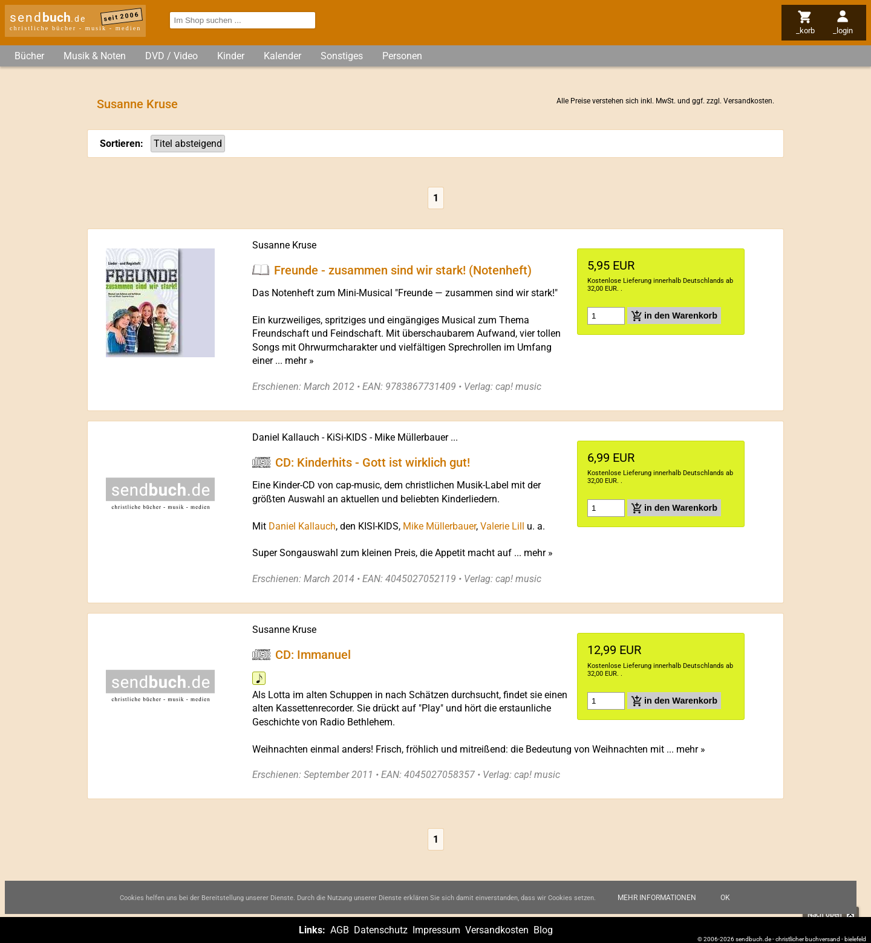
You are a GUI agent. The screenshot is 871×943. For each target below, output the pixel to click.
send (48, 17)
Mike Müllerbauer (411, 437)
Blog (543, 930)
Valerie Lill (502, 526)
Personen (402, 56)
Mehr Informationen (657, 897)
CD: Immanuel (313, 654)
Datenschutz (381, 930)
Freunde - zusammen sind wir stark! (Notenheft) (403, 269)
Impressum (436, 930)
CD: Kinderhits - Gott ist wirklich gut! (372, 462)
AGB (339, 930)
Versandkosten (747, 101)
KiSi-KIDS (347, 437)
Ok (725, 897)
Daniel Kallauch (285, 437)
